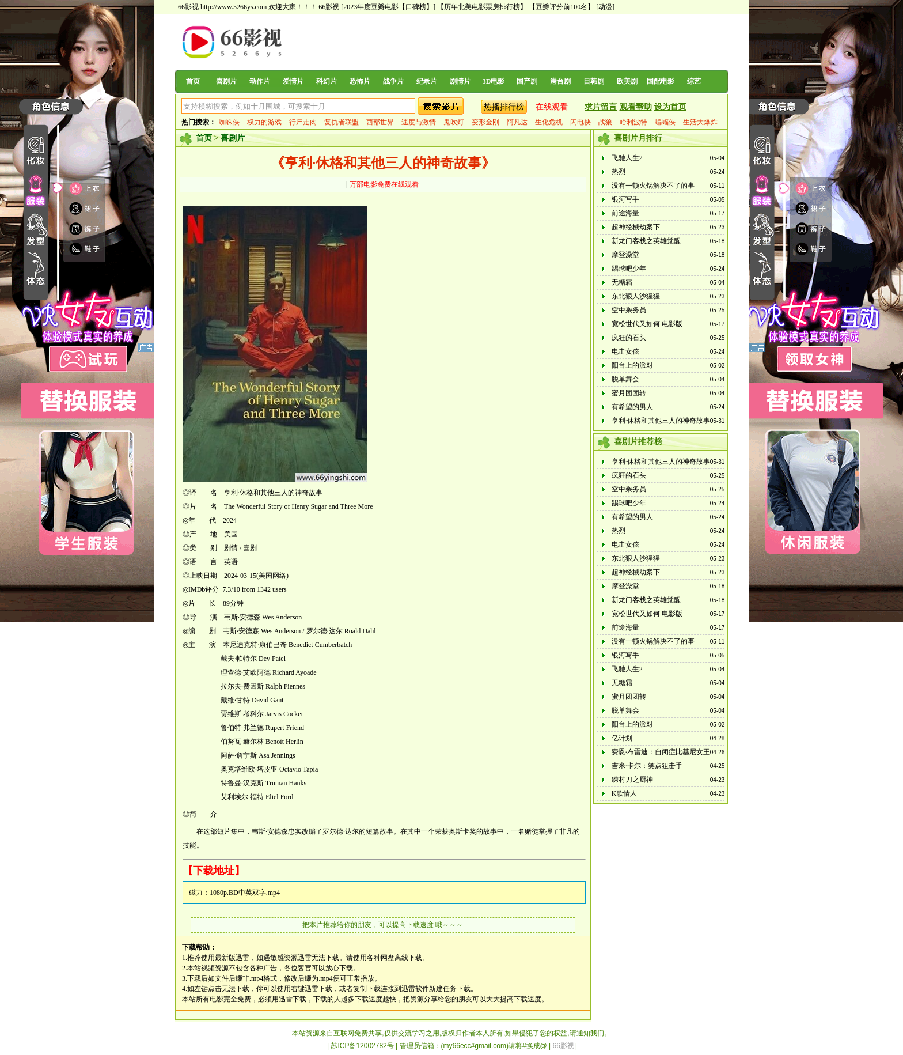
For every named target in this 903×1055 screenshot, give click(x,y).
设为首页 (670, 107)
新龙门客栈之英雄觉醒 (646, 241)
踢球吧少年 (629, 268)
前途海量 (625, 213)
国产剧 (527, 81)
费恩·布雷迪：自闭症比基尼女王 (661, 752)
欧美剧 (627, 81)
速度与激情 (418, 122)
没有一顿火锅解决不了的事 (653, 185)
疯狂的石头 (629, 338)
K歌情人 (625, 793)
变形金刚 (485, 122)
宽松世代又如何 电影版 (647, 324)
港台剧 (560, 81)
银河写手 (625, 199)
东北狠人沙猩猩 (636, 296)
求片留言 (601, 107)
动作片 (259, 81)
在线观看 (552, 107)
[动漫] (605, 7)
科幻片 (326, 81)
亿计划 (622, 738)
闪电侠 (580, 122)
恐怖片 (360, 81)
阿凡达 (517, 122)
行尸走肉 (303, 122)
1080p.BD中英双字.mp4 (245, 892)
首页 (193, 81)
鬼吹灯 (453, 122)
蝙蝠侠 (665, 122)
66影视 (328, 7)
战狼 (605, 122)
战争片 (393, 81)
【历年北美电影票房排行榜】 (482, 7)
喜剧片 (226, 81)
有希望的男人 (632, 407)
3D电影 (494, 81)
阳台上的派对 (632, 365)
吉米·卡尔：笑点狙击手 (647, 766)
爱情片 (293, 81)
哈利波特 (633, 122)
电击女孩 (625, 351)
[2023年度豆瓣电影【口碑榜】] (388, 7)
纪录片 (426, 81)
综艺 (694, 81)
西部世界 (380, 122)
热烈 (618, 172)
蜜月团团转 (629, 393)
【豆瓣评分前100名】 (561, 7)
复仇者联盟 (341, 122)
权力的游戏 (264, 122)
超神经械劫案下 (636, 227)
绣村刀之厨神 (632, 780)
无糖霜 (622, 282)
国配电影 (660, 81)
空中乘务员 (629, 310)
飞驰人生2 (627, 158)
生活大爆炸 (700, 122)
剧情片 (460, 81)
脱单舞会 (625, 379)
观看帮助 (636, 107)
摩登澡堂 (625, 255)
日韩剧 (593, 81)
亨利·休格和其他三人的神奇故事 (661, 421)
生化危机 (549, 122)
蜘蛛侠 (229, 122)
